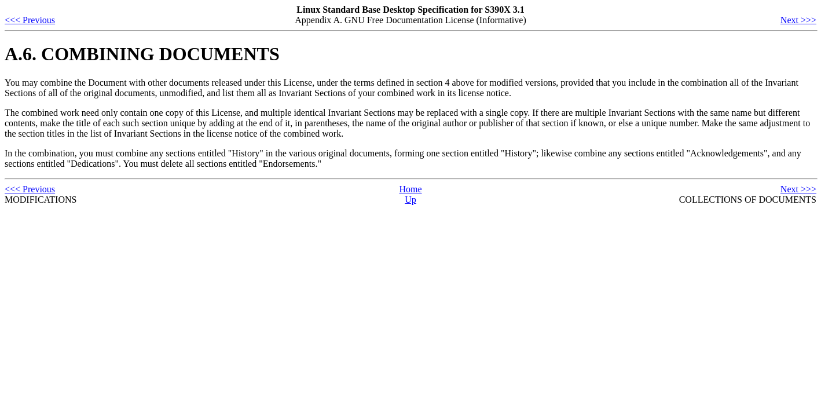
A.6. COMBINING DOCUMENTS (142, 53)
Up (410, 199)
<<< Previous (30, 20)
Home (410, 189)
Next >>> (798, 20)
